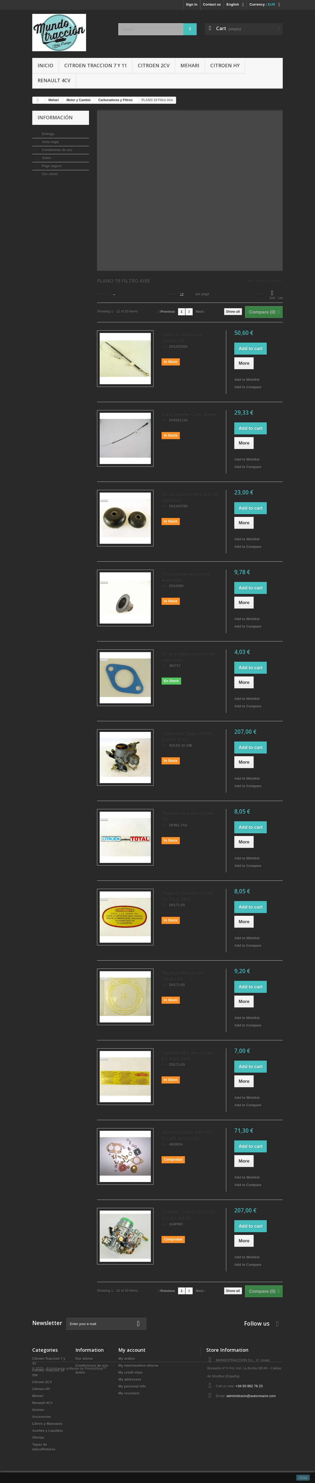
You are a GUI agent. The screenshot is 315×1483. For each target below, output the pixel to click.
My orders (126, 1359)
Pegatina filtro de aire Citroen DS (182, 976)
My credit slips (130, 1372)
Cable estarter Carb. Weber (189, 414)
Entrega (47, 132)
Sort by (103, 294)
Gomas (38, 1410)
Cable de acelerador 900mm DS (181, 337)
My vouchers (128, 1393)
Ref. (164, 346)
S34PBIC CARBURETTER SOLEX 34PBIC (188, 1215)
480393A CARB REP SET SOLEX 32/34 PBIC (187, 1135)
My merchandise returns (138, 1365)
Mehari (189, 65)
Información (55, 117)
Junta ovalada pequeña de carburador (188, 657)
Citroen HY (225, 65)
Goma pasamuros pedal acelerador (185, 577)
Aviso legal (50, 140)
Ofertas (38, 1438)
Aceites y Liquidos (47, 1431)
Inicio (45, 65)
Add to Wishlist (247, 380)
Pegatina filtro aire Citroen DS (187, 816)
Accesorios (41, 1417)
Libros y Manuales (47, 1424)
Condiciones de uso (56, 148)
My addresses (129, 1379)
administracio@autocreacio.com (251, 1396)
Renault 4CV (54, 80)
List (280, 294)
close (303, 1478)
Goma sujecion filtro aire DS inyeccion (189, 497)
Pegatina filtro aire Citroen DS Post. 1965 (187, 896)
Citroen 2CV (153, 65)
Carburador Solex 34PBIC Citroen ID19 (187, 736)
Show (171, 294)
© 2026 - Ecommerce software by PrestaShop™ (69, 1468)
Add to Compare (247, 387)
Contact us (212, 4)
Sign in (191, 4)
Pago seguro (51, 164)
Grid (272, 294)
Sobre (46, 156)
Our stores (49, 172)
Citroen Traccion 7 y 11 (95, 65)
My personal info (132, 1386)
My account (132, 1350)
